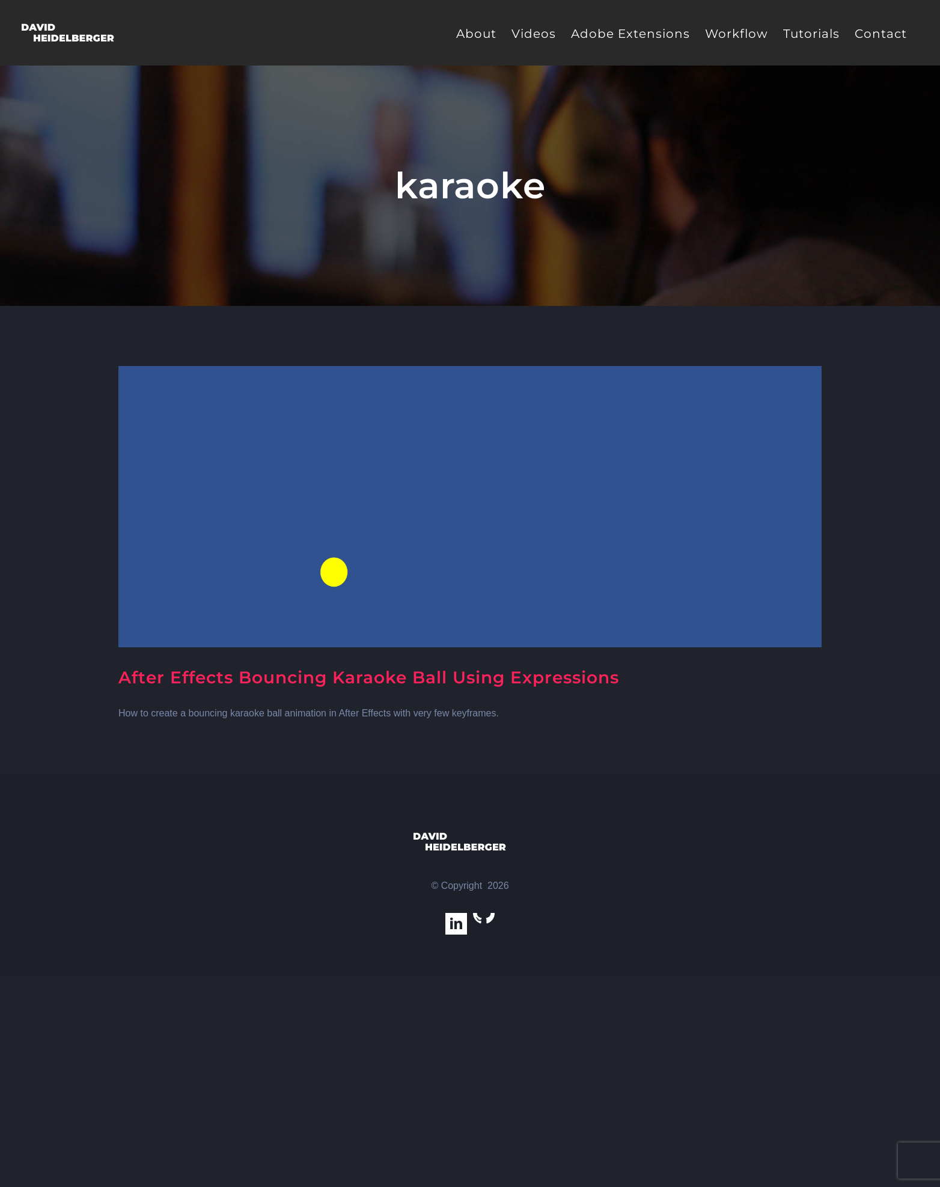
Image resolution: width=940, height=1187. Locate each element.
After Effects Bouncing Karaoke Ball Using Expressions (368, 677)
